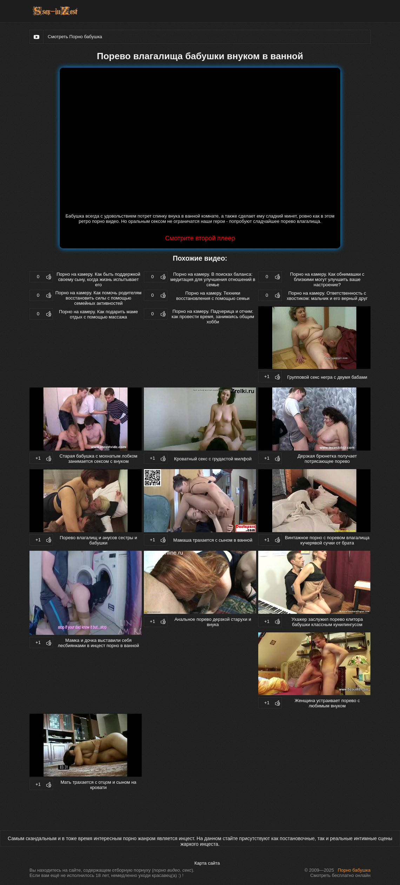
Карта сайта (207, 863)
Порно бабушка (354, 870)
